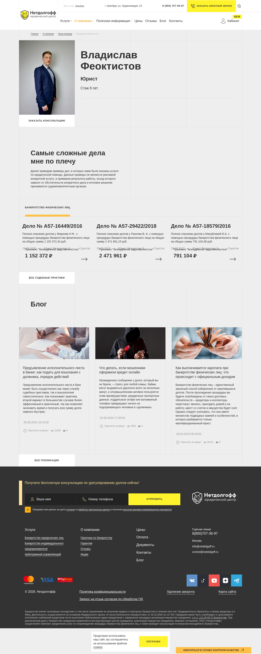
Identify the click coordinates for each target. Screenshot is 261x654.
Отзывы (151, 21)
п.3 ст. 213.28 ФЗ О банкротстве (209, 643)
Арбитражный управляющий (43, 580)
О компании (84, 21)
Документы (145, 571)
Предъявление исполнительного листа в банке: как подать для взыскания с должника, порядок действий (51, 387)
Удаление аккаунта (180, 617)
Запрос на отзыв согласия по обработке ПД (111, 625)
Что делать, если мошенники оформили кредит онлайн (124, 383)
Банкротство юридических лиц (44, 563)
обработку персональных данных (94, 535)
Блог (163, 21)
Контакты (176, 21)
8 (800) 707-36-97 (171, 6)
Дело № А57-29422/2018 (129, 231)
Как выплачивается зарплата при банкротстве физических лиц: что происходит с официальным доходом (204, 387)
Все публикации (47, 485)
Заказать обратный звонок (209, 6)
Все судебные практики (47, 288)
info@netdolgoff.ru (203, 572)
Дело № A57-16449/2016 (55, 231)
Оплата (142, 563)
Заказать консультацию (46, 121)
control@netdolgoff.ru (205, 577)
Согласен (153, 641)
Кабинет (230, 21)
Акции (84, 580)
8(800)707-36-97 (205, 559)
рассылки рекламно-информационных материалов (147, 535)
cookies (98, 647)
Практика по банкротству (96, 563)
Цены (139, 21)
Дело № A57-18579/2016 (203, 231)
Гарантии (86, 569)
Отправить (154, 525)
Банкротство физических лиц (47, 209)
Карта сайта (227, 617)
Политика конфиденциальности (102, 617)
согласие (70, 535)
